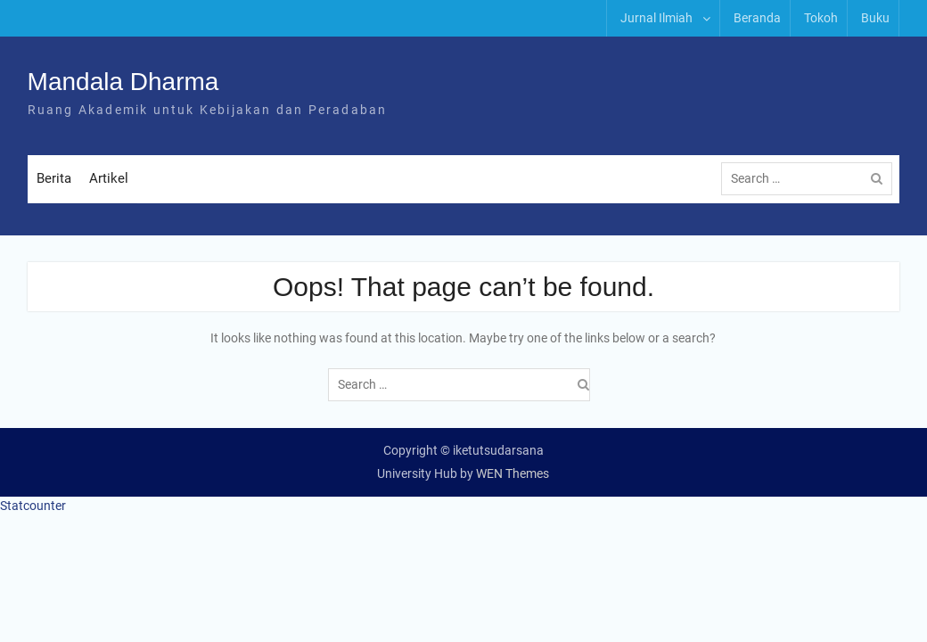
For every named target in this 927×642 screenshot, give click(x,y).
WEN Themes (512, 473)
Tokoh (821, 18)
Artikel (108, 178)
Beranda (757, 18)
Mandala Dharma (123, 81)
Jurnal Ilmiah (656, 18)
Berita (54, 178)
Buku (875, 18)
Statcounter (33, 505)
